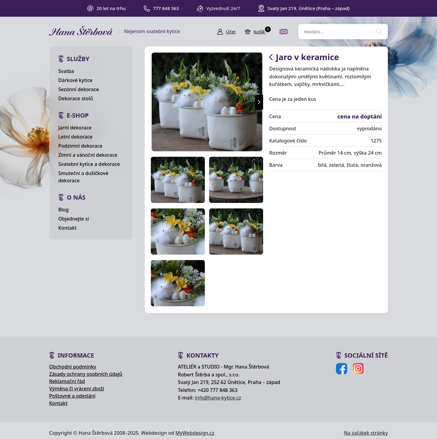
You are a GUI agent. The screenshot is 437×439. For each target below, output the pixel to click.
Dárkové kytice (75, 80)
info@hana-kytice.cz (218, 397)
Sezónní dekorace (78, 89)
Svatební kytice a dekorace (89, 164)
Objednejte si (73, 218)
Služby (78, 59)
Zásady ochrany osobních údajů (85, 374)
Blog (63, 209)
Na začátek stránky (366, 433)
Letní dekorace (75, 136)
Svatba (66, 71)
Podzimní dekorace (80, 145)
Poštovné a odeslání (72, 396)
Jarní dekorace (75, 127)
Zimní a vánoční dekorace (87, 155)
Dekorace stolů (75, 98)
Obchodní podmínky (72, 366)
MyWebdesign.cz (194, 433)
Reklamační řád (67, 381)
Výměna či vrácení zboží (76, 388)
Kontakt (67, 228)
